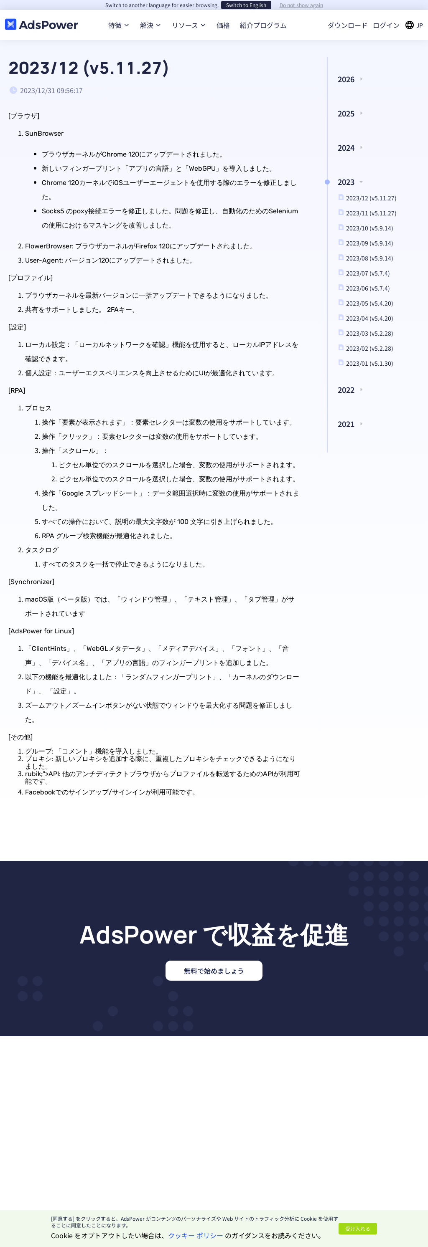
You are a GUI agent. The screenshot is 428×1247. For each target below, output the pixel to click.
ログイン (386, 25)
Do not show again (301, 5)
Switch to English (246, 4)
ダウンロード (348, 25)
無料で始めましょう (214, 971)
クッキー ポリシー (195, 1235)
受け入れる (357, 1228)
